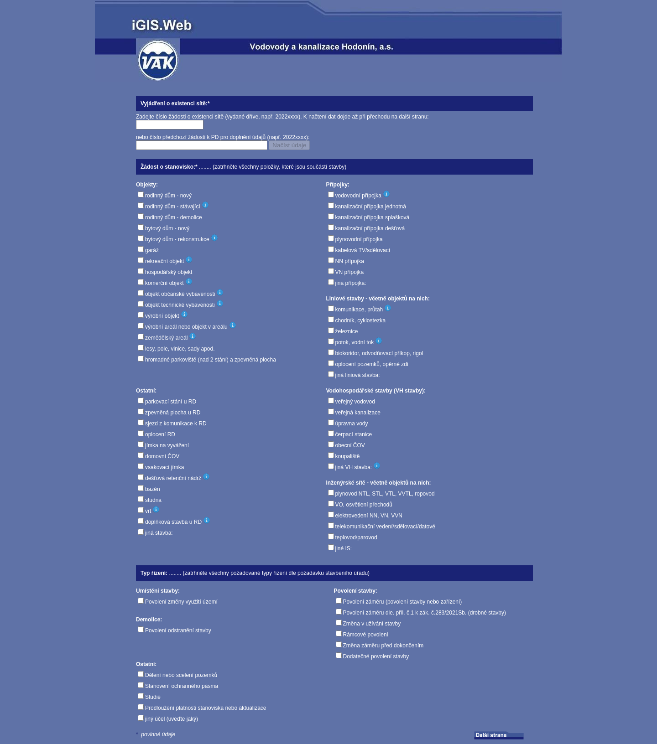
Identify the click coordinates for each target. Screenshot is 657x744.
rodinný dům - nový (168, 195)
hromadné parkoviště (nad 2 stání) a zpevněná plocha (210, 359)
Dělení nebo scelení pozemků (181, 675)
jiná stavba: (159, 533)
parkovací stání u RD (170, 401)
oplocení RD (160, 434)
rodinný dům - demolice (173, 217)
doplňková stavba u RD (173, 522)
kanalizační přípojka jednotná (370, 206)
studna (153, 500)
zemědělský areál (166, 338)
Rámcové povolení (365, 634)
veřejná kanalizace (358, 412)
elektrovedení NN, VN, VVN (368, 515)
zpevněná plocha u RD (172, 412)
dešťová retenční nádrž (173, 478)
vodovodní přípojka (358, 195)
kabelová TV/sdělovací (363, 250)
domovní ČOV (162, 456)
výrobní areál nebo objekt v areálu (186, 327)
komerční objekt (164, 283)
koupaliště (347, 456)
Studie (153, 697)
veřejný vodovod (355, 401)
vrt (148, 511)
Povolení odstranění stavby (178, 630)
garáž (152, 250)
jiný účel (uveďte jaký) (171, 719)
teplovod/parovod (356, 537)
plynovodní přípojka (359, 239)
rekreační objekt (164, 261)
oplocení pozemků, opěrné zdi (371, 364)
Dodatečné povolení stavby (376, 656)
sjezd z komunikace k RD (176, 423)
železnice (346, 331)
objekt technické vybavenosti (180, 305)
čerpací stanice (353, 434)
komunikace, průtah (359, 309)
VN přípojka (349, 272)
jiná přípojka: (350, 283)
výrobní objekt (162, 316)
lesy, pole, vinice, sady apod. (180, 349)
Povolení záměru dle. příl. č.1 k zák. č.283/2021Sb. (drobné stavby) (424, 613)
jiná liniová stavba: (357, 375)
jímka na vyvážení (167, 445)
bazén (152, 489)
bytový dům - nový (167, 228)
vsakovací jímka (164, 467)
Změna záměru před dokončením (383, 645)
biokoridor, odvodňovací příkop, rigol (379, 353)
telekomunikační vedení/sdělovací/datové (385, 526)
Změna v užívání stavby (372, 623)
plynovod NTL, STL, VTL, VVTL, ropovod (385, 494)
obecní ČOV (350, 445)
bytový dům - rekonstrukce (177, 239)
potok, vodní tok (354, 342)
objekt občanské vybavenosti (180, 294)
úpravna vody (351, 423)
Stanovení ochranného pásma (181, 686)
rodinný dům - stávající (172, 206)
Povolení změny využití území (181, 602)
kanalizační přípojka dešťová (370, 228)
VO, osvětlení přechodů (363, 504)
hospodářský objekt (168, 272)
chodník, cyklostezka (360, 320)
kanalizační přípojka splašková (372, 217)
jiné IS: (343, 548)
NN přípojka (349, 261)
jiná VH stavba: (353, 467)
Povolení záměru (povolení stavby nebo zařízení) (402, 602)
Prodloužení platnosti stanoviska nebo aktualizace (205, 708)
